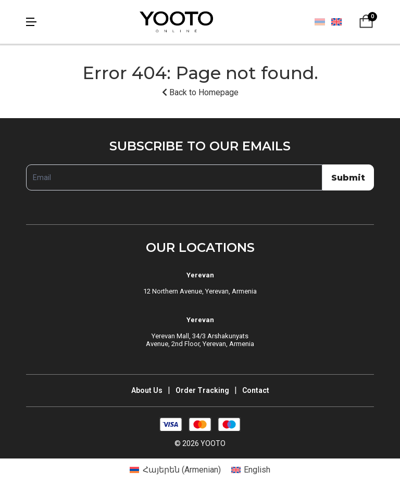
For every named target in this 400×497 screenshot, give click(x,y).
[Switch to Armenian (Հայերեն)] (175, 470)
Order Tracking (202, 390)
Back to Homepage (200, 92)
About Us (146, 390)
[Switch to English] (336, 21)
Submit (348, 178)
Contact (255, 390)
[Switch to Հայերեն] (320, 22)
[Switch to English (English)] (251, 470)
